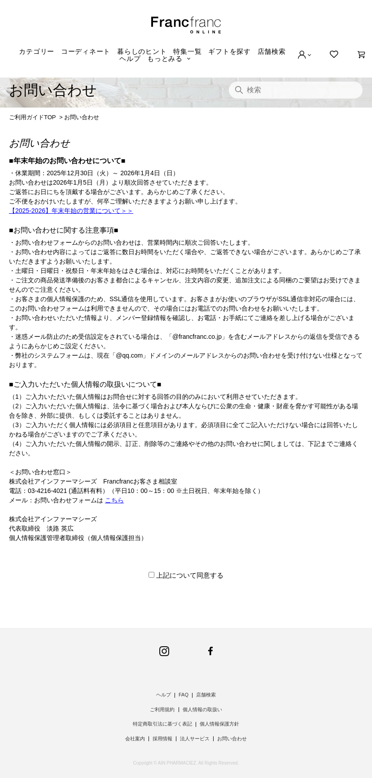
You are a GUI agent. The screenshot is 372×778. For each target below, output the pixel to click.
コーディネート (85, 51)
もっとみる (165, 58)
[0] (361, 55)
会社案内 (135, 738)
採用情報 (162, 738)
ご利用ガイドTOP (32, 117)
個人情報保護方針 (219, 723)
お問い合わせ (232, 738)
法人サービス (195, 738)
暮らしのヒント (141, 51)
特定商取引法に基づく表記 (162, 723)
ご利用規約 (162, 709)
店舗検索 (272, 51)
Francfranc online (186, 25)
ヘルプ (129, 58)
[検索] (295, 90)
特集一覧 (187, 51)
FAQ (183, 694)
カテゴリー (36, 51)
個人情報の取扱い (202, 709)
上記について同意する (189, 575)
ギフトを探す (229, 51)
